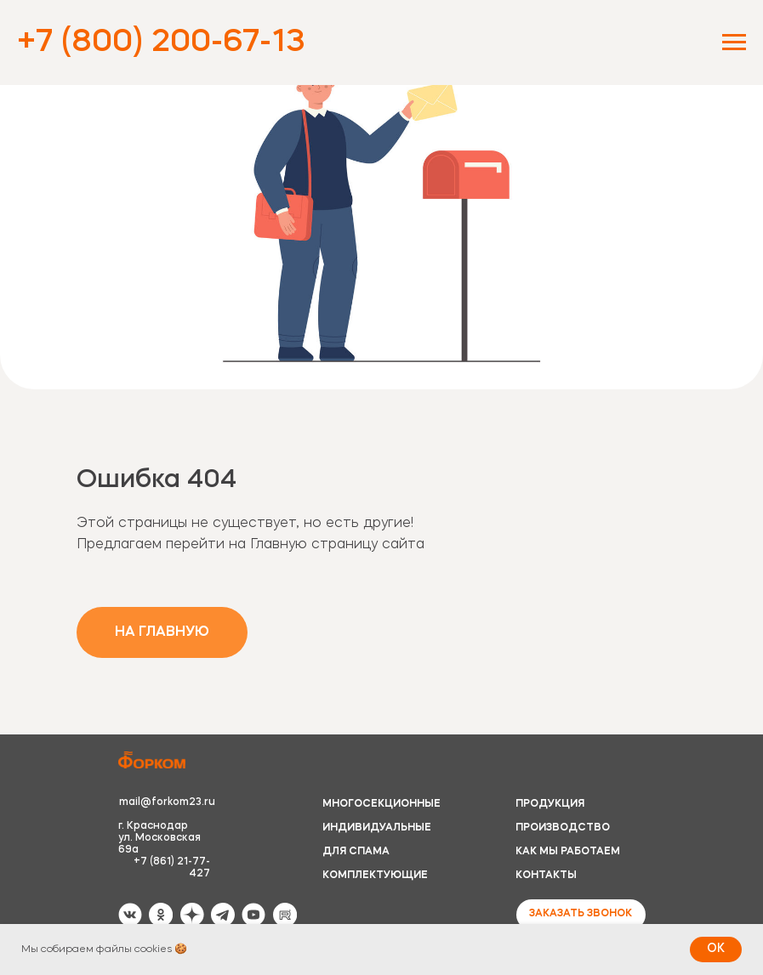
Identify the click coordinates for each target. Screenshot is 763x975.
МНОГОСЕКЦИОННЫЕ (381, 804)
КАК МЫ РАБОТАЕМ (567, 852)
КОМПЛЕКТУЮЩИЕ (375, 875)
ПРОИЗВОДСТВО (562, 828)
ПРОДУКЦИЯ (549, 804)
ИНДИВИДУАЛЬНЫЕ (376, 828)
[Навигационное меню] (734, 42)
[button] (581, 914)
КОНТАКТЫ (546, 875)
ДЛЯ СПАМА (356, 852)
